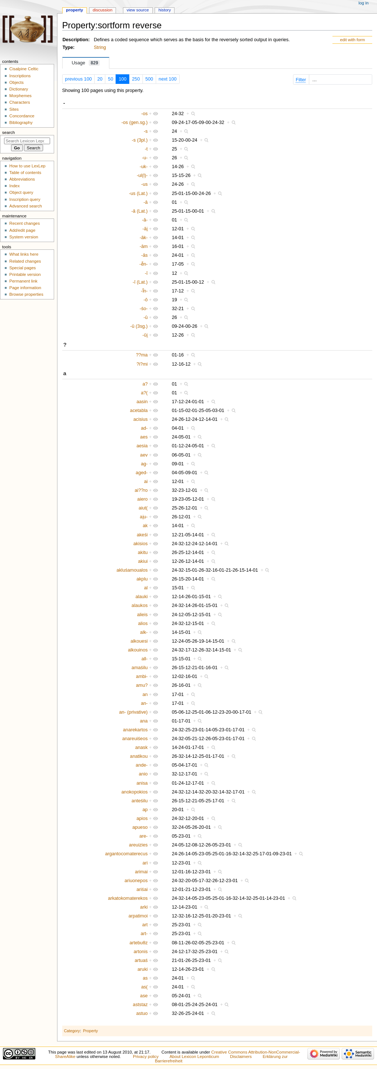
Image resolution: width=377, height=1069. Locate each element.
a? (145, 384)
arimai (141, 871)
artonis (141, 951)
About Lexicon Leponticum (194, 1056)
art (145, 924)
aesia (142, 445)
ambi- (142, 676)
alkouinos (138, 650)
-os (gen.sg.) (134, 122)
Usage (86, 63)
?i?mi (142, 364)
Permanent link (23, 281)
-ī (146, 273)
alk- (144, 632)
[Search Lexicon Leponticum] (27, 141)
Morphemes (20, 95)
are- (144, 836)
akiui (143, 561)
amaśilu (139, 667)
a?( (144, 392)
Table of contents (25, 172)
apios (142, 818)
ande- (142, 765)
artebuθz (139, 942)
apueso (140, 827)
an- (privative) (133, 712)
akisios (140, 543)
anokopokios (134, 792)
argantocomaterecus (126, 853)
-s (146, 131)
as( (144, 987)
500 (149, 79)
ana (144, 721)
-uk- (144, 166)
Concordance (21, 116)
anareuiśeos (135, 738)
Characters (19, 102)
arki (144, 907)
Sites (13, 109)
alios (143, 623)
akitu (143, 552)
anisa (142, 783)
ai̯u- (144, 516)
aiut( (143, 508)
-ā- (145, 220)
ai (146, 481)
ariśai (142, 889)
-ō (146, 299)
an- (144, 703)
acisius (140, 419)
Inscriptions (20, 76)
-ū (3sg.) (139, 326)
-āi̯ (145, 228)
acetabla (139, 410)
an (145, 694)
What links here (23, 254)
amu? (142, 685)
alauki (141, 596)
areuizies (138, 845)
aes (144, 437)
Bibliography (20, 122)
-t (146, 149)
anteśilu (139, 800)
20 (99, 79)
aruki (143, 969)
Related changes (25, 261)
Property (90, 1031)
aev (144, 455)
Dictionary (18, 89)
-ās (144, 255)
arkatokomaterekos (128, 898)
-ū (146, 317)
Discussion (102, 10)
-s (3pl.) (140, 140)
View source (138, 10)
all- (144, 658)
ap (145, 809)
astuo (142, 1013)
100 (122, 79)
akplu (142, 579)
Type (68, 47)
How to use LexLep (27, 166)
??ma (142, 355)
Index (14, 186)
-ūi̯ (145, 335)
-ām (144, 246)
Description (75, 39)
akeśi (142, 534)
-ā (146, 202)
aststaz (140, 1004)
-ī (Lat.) (140, 282)
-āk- (144, 237)
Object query (21, 192)
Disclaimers (241, 1056)
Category (72, 1031)
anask (141, 747)
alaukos (139, 605)
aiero (142, 499)
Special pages (22, 268)
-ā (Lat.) (139, 211)
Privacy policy (146, 1056)
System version (23, 237)
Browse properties (26, 294)
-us (144, 184)
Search (8, 132)
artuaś (141, 960)
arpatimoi (138, 916)
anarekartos (135, 729)
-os (144, 113)
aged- (142, 472)
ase (144, 995)
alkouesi (139, 641)
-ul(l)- (142, 175)
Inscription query (24, 199)
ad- (144, 428)
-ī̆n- (144, 291)
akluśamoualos (132, 570)
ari (145, 863)
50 (110, 79)
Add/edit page (22, 230)
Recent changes (24, 223)
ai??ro (141, 490)
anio (143, 774)
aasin (142, 401)
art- (144, 933)
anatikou (139, 756)
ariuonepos (136, 880)
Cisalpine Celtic (23, 69)
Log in (364, 3)
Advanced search (25, 206)
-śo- (144, 308)
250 (136, 79)
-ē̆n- (144, 264)
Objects (16, 82)
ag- (144, 463)
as (145, 978)
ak (145, 525)
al (146, 587)
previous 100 (78, 79)
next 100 (168, 79)
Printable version (24, 274)
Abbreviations (22, 179)
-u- (145, 157)
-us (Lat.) (138, 193)
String (100, 47)
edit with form (352, 40)
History (164, 10)
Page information (25, 287)
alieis (142, 614)
